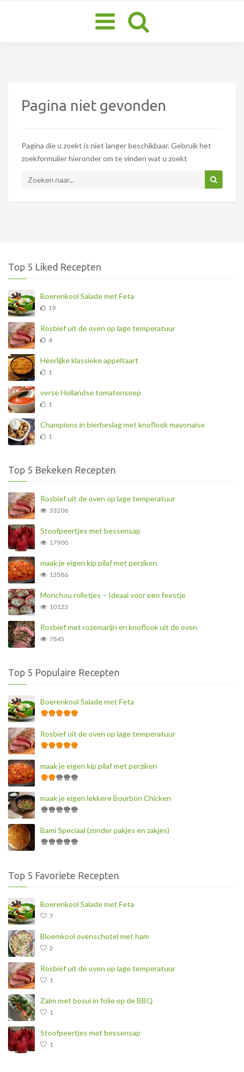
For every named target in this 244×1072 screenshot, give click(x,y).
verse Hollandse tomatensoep (90, 392)
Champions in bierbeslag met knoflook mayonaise (122, 424)
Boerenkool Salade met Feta (87, 296)
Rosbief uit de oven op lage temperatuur (107, 328)
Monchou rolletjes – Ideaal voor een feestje (113, 594)
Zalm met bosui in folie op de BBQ (96, 1000)
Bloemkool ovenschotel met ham (94, 936)
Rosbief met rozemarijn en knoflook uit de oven (118, 627)
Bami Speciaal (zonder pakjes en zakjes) (104, 830)
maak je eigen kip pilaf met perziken (98, 562)
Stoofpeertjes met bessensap (90, 530)
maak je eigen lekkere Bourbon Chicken (105, 798)
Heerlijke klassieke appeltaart (89, 360)
